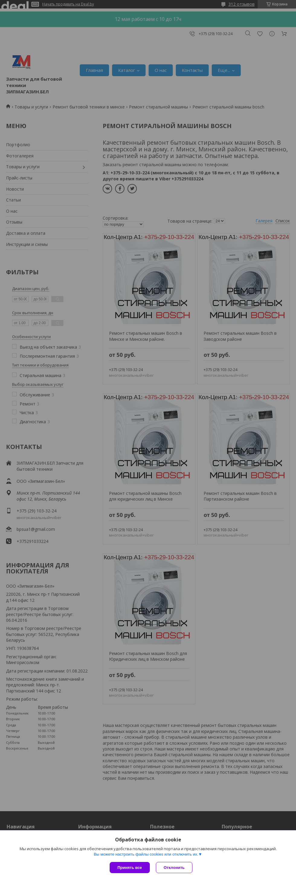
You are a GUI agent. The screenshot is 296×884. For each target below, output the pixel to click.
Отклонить (174, 867)
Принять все (129, 867)
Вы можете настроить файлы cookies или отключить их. (146, 854)
